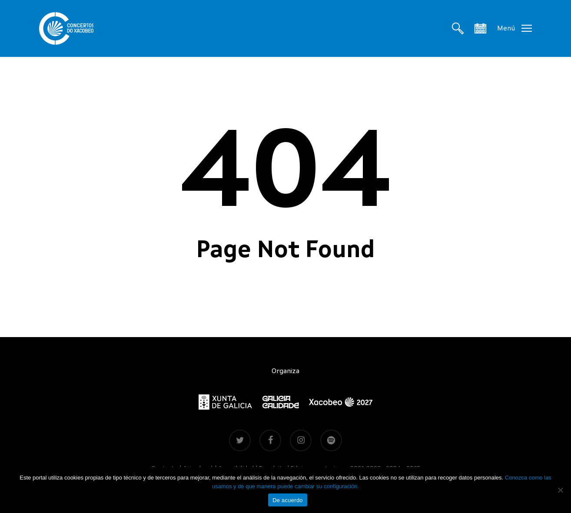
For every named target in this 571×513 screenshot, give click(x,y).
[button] (514, 28)
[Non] (560, 490)
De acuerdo (287, 500)
